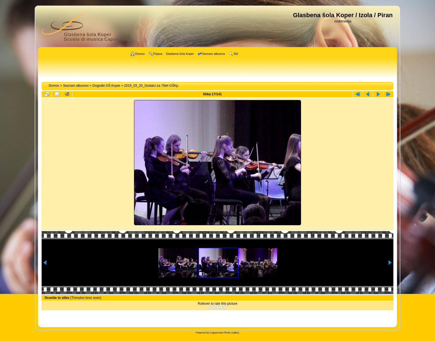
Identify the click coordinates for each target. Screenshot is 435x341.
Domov (54, 86)
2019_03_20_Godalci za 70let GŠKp (151, 86)
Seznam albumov (76, 86)
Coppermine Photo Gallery (224, 332)
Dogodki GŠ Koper (106, 86)
